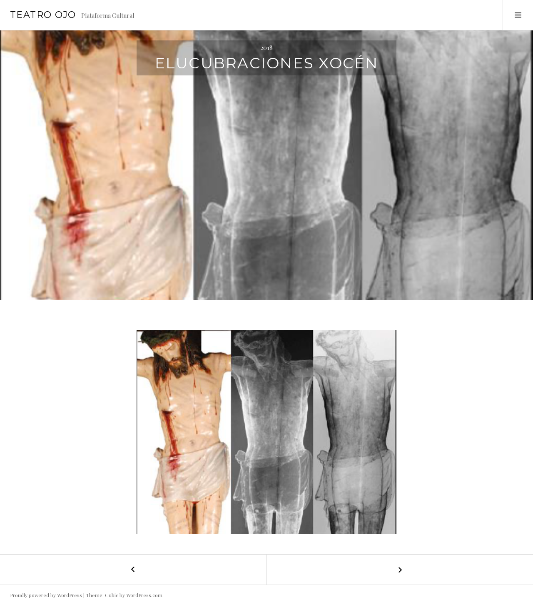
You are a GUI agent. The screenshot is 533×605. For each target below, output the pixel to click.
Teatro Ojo (43, 14)
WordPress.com (144, 595)
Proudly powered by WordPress (46, 595)
